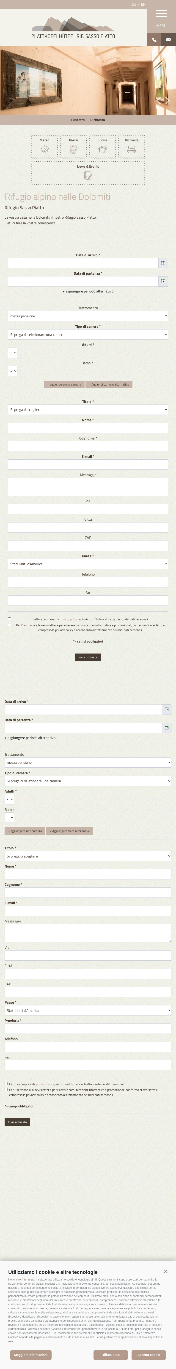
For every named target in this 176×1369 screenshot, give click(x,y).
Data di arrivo (87, 255)
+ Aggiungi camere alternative (109, 384)
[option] (88, 80)
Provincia (12, 1020)
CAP (88, 537)
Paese (86, 556)
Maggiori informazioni (30, 1355)
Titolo (86, 401)
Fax (88, 592)
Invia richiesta (88, 657)
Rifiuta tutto (111, 1355)
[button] (166, 1271)
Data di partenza (87, 273)
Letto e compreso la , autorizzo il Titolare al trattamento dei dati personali (90, 619)
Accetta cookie (149, 1355)
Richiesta (97, 120)
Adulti (87, 344)
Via (88, 501)
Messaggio (88, 474)
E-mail (87, 456)
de (134, 4)
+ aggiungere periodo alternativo (88, 291)
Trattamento (88, 308)
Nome (86, 420)
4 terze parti (29, 1279)
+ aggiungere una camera (64, 384)
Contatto (78, 120)
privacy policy (69, 619)
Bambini (88, 363)
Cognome (86, 438)
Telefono (88, 574)
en (143, 4)
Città (88, 519)
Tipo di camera (86, 326)
